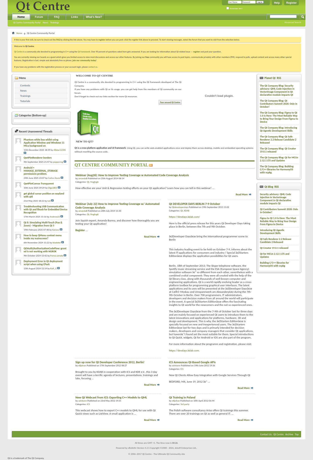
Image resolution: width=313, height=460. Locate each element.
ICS (181, 369)
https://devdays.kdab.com (184, 350)
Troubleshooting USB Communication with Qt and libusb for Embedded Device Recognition (45, 209)
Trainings (54, 22)
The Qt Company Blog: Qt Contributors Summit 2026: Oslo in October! (278, 103)
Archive (289, 434)
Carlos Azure (54, 178)
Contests (25, 85)
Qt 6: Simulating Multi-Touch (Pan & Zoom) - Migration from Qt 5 (43, 224)
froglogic (94, 182)
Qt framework (84, 51)
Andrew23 (55, 216)
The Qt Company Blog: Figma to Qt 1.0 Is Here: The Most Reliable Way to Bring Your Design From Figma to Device (279, 117)
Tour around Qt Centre (170, 102)
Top (297, 434)
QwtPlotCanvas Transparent (39, 183)
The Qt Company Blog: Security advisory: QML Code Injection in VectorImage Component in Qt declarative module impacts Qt (277, 90)
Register (291, 2)
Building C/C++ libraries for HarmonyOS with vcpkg (274, 264)
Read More (244, 194)
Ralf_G (53, 268)
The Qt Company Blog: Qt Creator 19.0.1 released (278, 150)
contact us (92, 66)
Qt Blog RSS (271, 186)
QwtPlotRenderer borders (38, 157)
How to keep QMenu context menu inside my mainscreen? (43, 237)
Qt (88, 182)
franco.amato (56, 255)
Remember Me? (234, 8)
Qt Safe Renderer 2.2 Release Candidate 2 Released (275, 241)
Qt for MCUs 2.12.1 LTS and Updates (274, 255)
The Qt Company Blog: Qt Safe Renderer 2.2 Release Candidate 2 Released (278, 139)
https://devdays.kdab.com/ (184, 216)
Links (74, 16)
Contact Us (266, 434)
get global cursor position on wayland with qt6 (44, 195)
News (45, 22)
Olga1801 (52, 187)
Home (21, 16)
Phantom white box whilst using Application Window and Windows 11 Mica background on (44, 142)
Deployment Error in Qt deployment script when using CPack (43, 263)
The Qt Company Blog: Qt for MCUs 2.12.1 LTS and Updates (279, 159)
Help (277, 2)
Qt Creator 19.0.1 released (274, 247)
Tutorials (25, 101)
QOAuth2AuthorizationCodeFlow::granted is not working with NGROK (45, 250)
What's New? (94, 16)
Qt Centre (18, 51)
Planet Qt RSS (272, 78)
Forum (39, 16)
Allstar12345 (60, 150)
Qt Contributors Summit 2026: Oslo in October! (279, 211)
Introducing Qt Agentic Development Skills (272, 232)
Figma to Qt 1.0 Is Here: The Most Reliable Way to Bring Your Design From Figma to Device (278, 221)
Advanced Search (293, 22)
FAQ (57, 16)
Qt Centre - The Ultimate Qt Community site (163, 454)
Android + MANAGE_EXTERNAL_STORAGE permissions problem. (41, 170)
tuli (49, 200)
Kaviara (55, 229)
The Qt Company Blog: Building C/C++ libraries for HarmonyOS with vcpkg (276, 169)
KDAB (186, 210)
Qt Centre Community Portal (27, 22)
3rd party (184, 404)
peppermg (58, 162)
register (196, 51)
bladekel (57, 242)
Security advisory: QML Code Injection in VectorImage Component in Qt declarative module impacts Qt (275, 199)
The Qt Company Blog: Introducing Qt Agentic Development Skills (278, 129)
